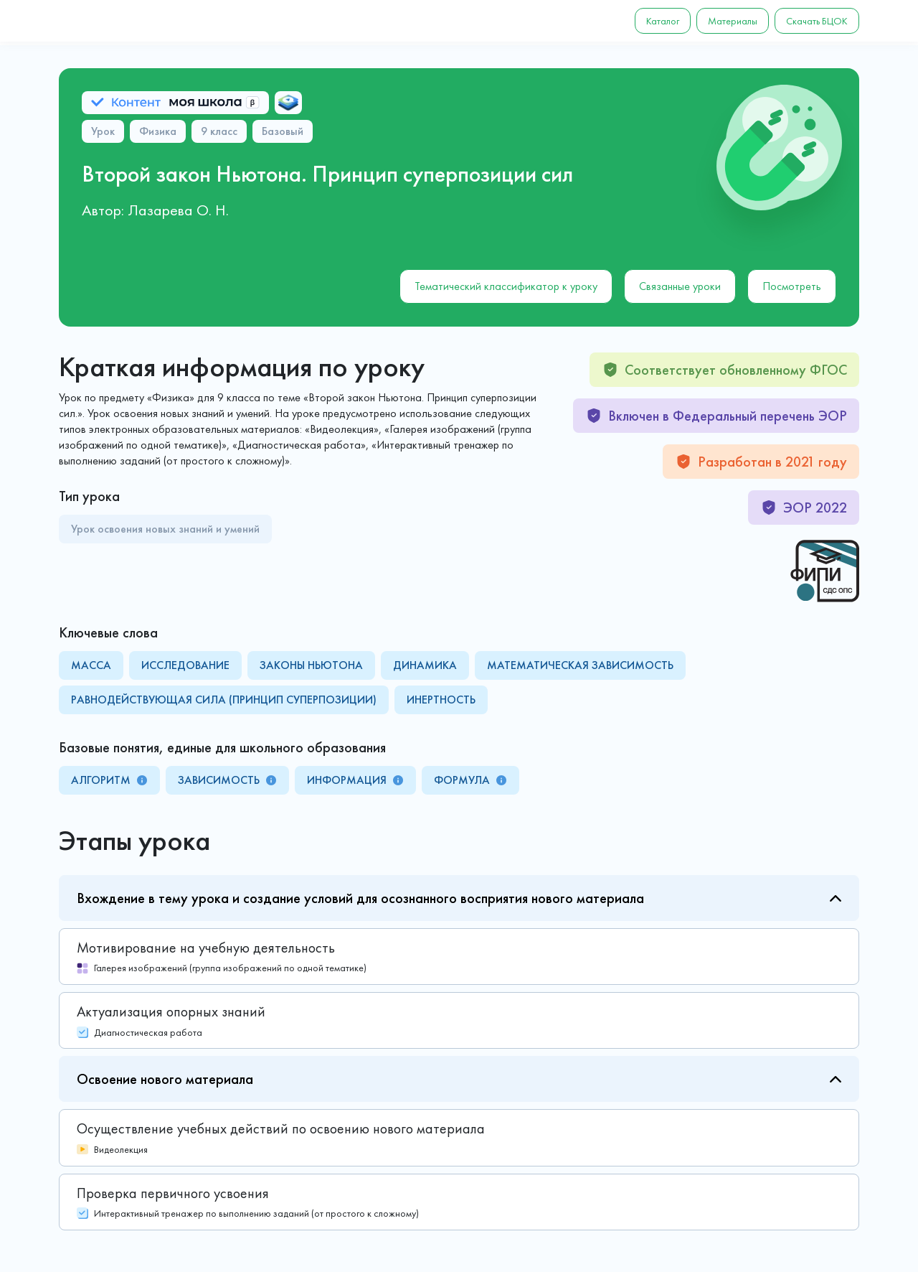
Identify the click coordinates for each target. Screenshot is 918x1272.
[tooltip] (142, 780)
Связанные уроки (680, 286)
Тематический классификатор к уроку (506, 286)
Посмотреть (791, 286)
